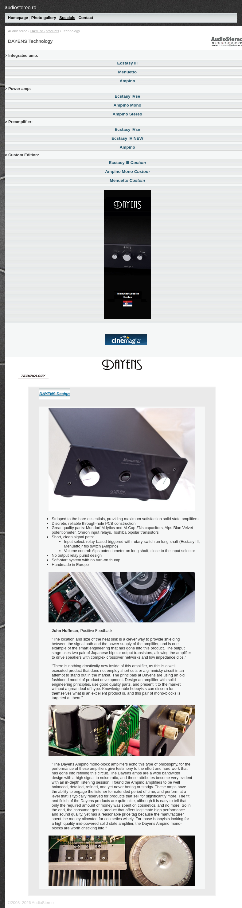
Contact (86, 17)
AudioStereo (17, 31)
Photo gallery (43, 17)
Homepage (18, 17)
